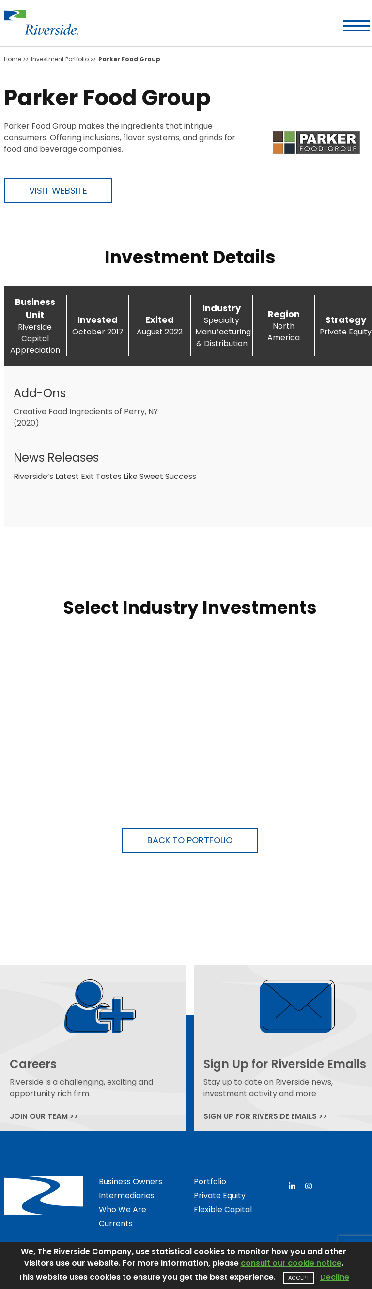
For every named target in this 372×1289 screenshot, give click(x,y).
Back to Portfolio (189, 840)
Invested (98, 320)
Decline (334, 1277)
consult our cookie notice (291, 1263)
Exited (159, 320)
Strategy (346, 320)
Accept (298, 1278)
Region (284, 314)
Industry (221, 308)
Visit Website (58, 191)
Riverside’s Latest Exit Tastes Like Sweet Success (105, 476)
